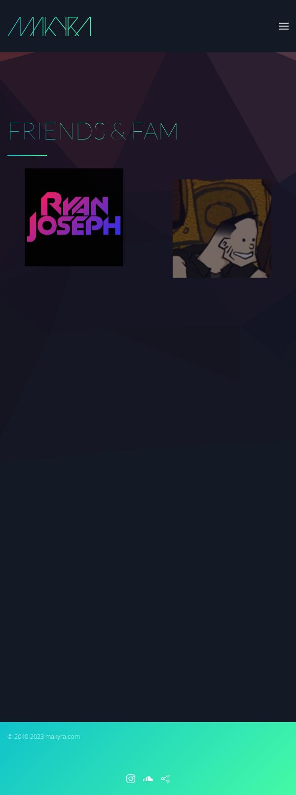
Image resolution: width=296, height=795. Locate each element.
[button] (284, 26)
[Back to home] (49, 26)
